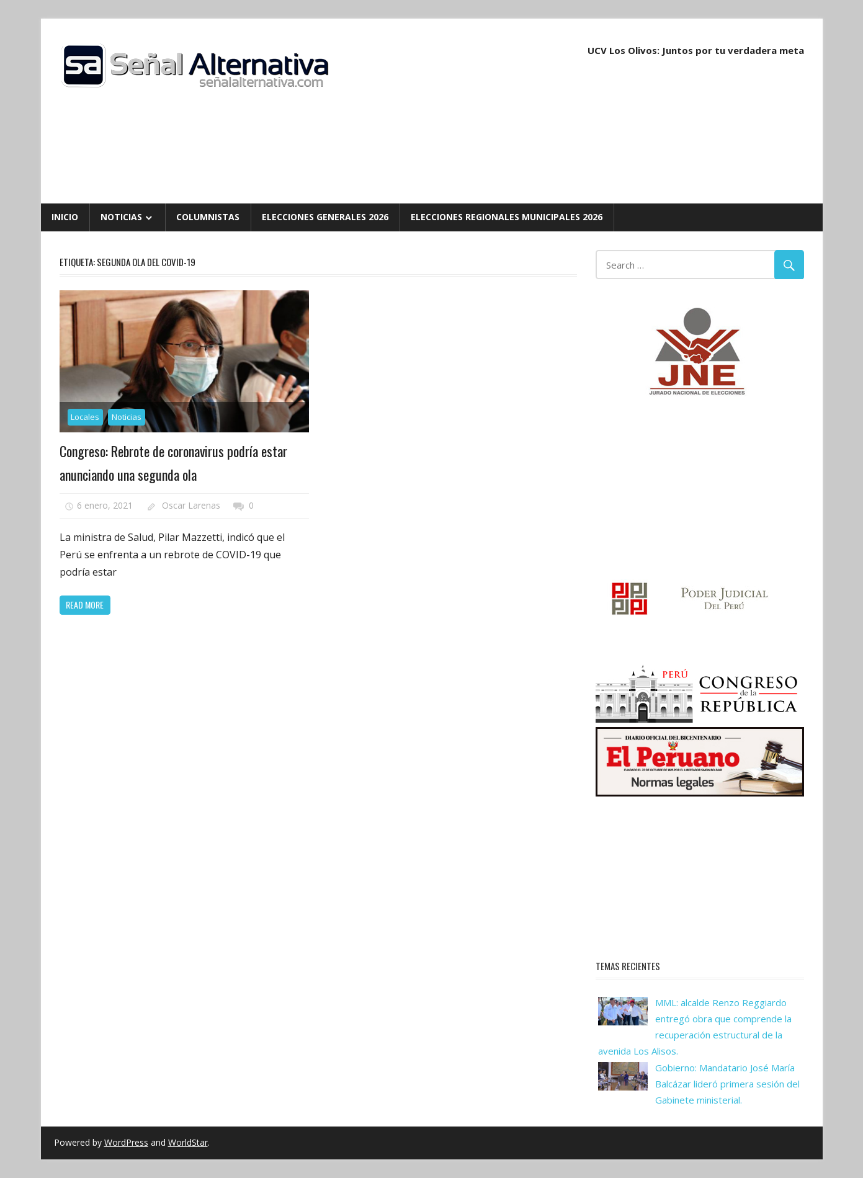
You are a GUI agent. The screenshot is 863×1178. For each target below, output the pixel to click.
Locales (85, 416)
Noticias (121, 217)
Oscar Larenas (191, 505)
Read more (85, 604)
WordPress (126, 1142)
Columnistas (207, 217)
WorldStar (188, 1142)
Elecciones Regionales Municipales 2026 (506, 217)
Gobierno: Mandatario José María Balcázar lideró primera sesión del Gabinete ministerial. (727, 1084)
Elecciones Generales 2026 (325, 217)
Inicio (64, 217)
